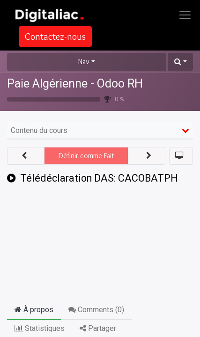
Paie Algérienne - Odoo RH (75, 83)
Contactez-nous (55, 36)
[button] (180, 62)
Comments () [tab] (96, 309)
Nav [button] (83, 61)
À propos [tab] (34, 309)
